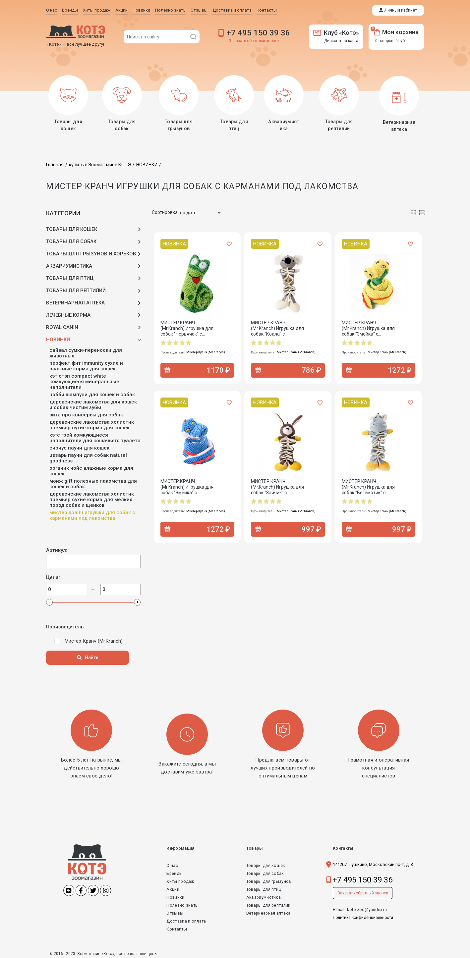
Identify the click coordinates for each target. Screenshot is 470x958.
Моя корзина (396, 31)
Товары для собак (264, 871)
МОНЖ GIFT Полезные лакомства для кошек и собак (93, 482)
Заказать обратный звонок (254, 40)
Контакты (176, 927)
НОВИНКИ (146, 163)
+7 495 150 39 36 (258, 33)
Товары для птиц (263, 887)
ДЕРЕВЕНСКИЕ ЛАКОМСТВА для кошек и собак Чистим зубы (93, 403)
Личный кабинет (400, 10)
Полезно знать (182, 903)
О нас (172, 863)
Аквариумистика (262, 895)
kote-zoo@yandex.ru (367, 907)
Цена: (53, 576)
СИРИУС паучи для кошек (79, 446)
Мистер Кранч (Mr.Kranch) (94, 639)
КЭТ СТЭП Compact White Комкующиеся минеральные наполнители (84, 380)
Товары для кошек (265, 863)
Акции (172, 887)
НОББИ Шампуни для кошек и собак (92, 393)
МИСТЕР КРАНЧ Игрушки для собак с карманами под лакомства (92, 513)
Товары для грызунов (268, 879)
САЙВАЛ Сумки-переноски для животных (85, 351)
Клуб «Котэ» (336, 32)
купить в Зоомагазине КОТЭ (100, 163)
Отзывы (175, 911)
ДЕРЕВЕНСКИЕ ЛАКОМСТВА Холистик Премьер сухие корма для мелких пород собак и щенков (91, 498)
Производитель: (65, 625)
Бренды (174, 871)
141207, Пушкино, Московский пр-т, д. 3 (373, 862)
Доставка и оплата (186, 919)
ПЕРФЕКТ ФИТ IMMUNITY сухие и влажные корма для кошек (86, 364)
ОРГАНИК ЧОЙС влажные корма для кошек (91, 469)
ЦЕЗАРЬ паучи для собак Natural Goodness (88, 456)
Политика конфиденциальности (363, 916)
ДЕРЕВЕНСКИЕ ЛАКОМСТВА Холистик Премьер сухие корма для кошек (91, 423)
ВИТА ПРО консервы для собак (86, 413)
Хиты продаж (180, 879)
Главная (55, 163)
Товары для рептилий (268, 903)
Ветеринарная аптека (267, 911)
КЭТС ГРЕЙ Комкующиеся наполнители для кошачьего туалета (95, 436)
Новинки (175, 895)
